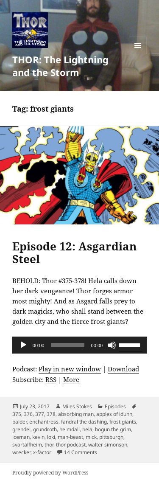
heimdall (69, 429)
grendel (21, 429)
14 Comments (80, 452)
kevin (38, 437)
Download (123, 369)
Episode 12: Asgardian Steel (74, 253)
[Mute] (112, 345)
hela (87, 429)
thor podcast (71, 444)
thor (49, 444)
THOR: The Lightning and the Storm (60, 66)
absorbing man (76, 414)
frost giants (122, 421)
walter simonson (107, 444)
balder (19, 421)
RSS (50, 379)
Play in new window (70, 369)
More (71, 379)
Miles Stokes (77, 406)
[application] (79, 345)
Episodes (115, 406)
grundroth (45, 429)
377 (39, 414)
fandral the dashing (84, 421)
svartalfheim (27, 444)
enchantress (44, 421)
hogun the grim (113, 429)
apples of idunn (114, 414)
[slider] (67, 345)
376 (28, 414)
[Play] (23, 345)
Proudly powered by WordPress (50, 472)
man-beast (70, 437)
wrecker (21, 452)
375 (16, 414)
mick (91, 437)
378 (51, 414)
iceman (21, 437)
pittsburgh (111, 437)
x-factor (42, 452)
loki (51, 437)
